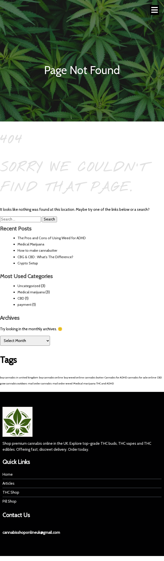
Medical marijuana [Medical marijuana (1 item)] (84, 383)
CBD (21, 298)
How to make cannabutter (37, 250)
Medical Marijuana (31, 244)
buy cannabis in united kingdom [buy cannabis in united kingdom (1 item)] (19, 377)
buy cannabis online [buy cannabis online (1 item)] (51, 377)
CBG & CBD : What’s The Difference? (45, 257)
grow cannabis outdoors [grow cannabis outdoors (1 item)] (13, 383)
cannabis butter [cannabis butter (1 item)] (94, 377)
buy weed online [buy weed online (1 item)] (74, 377)
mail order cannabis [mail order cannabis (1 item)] (40, 383)
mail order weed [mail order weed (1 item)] (62, 383)
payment (25, 304)
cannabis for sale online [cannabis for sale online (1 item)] (142, 377)
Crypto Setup (28, 263)
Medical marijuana (31, 292)
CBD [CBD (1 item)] (159, 377)
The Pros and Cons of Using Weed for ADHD (52, 238)
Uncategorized (29, 286)
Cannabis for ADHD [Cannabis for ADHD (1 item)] (115, 377)
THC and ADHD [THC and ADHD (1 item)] (105, 383)
